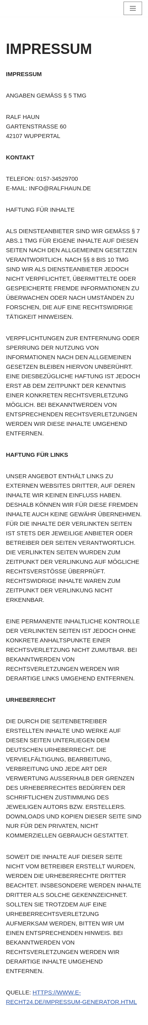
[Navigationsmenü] (133, 8)
